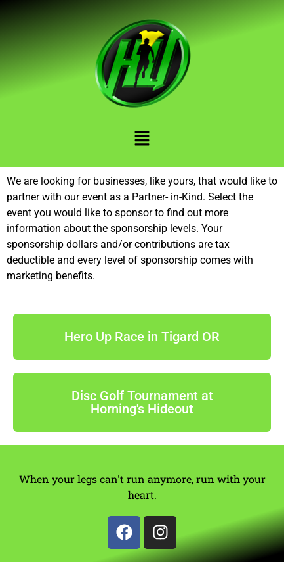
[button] (142, 139)
